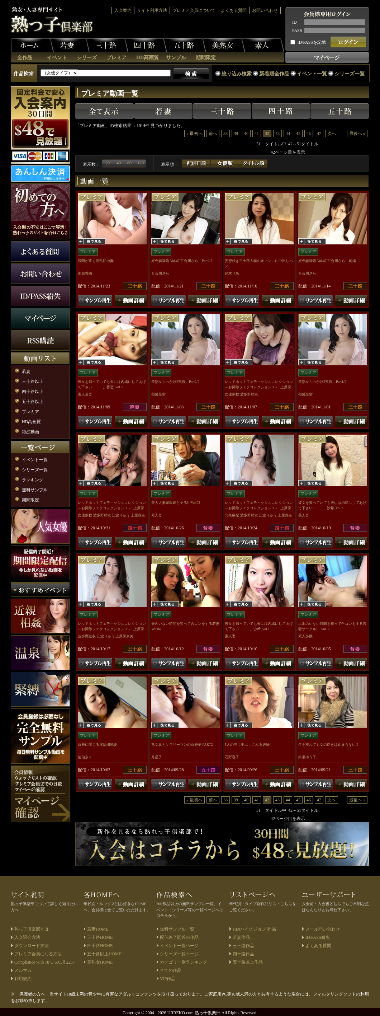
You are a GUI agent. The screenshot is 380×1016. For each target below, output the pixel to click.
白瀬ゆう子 (307, 757)
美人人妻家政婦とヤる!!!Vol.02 (175, 503)
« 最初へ (194, 133)
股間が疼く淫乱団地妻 (96, 261)
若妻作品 (241, 937)
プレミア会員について (193, 10)
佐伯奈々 (85, 757)
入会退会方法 (27, 937)
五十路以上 (32, 401)
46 (309, 133)
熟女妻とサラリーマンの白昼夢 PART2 (182, 744)
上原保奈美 (124, 636)
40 (246, 133)
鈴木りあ (232, 273)
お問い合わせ (265, 10)
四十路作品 (243, 953)
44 (288, 133)
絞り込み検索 (237, 73)
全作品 (24, 57)
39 (236, 133)
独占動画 (30, 431)
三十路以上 (32, 381)
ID (294, 22)
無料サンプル (35, 489)
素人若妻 (85, 394)
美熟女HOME (100, 962)
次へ (331, 133)
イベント (57, 57)
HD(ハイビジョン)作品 (254, 929)
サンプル (176, 57)
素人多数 (305, 636)
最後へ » (357, 133)
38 (225, 133)
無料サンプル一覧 (177, 929)
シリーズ (87, 57)
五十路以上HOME (104, 953)
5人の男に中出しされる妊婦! (248, 744)
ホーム (32, 45)
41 (257, 133)
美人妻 (303, 515)
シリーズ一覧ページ (179, 953)
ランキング (32, 479)
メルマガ (23, 970)
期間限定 (206, 57)
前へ (213, 133)
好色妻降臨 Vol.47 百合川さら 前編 (327, 261)
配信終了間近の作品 (179, 937)
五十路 (184, 45)
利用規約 (23, 978)
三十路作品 (243, 945)
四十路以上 (32, 391)
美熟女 (223, 45)
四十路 (145, 45)
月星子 (156, 757)
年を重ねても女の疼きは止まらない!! (328, 744)
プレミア (116, 57)
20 (107, 162)
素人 (262, 45)
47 (319, 133)
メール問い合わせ (322, 929)
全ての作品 (170, 970)
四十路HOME (100, 945)
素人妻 (156, 515)
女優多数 (232, 394)
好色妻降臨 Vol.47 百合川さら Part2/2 (181, 261)
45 (298, 133)
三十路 (106, 45)
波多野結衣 (249, 394)
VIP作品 (167, 978)
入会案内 (123, 10)
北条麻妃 (232, 515)
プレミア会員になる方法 (38, 953)
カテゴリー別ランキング (183, 962)
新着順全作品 (274, 73)
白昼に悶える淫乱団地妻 (97, 744)
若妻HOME (97, 929)
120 (140, 162)
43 (277, 133)
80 (129, 162)
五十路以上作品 (248, 962)
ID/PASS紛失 (317, 937)
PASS (297, 30)
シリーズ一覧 (349, 73)
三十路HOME (100, 937)
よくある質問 (234, 10)
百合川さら (160, 273)
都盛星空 (158, 394)
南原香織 (85, 273)
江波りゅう (121, 515)
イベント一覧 (312, 73)
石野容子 (232, 757)
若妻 (68, 45)
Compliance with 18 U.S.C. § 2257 (44, 962)
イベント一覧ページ (179, 945)
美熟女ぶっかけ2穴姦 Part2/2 (175, 382)
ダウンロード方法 (31, 945)
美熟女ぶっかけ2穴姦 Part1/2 (322, 382)
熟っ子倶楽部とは (31, 929)
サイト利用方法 (152, 10)
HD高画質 (147, 57)
